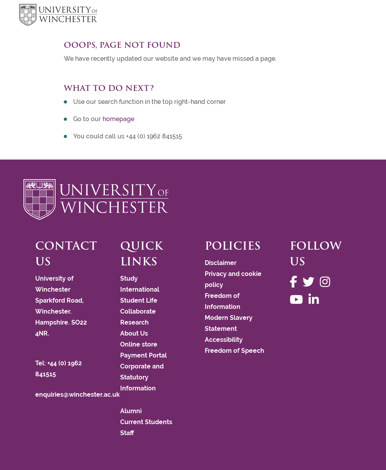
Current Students (146, 422)
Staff (127, 433)
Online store (138, 344)
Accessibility (224, 339)
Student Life (138, 300)
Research (134, 322)
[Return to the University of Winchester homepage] (193, 199)
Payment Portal (143, 355)
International (139, 289)
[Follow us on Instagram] (327, 282)
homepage (118, 119)
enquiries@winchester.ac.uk (77, 394)
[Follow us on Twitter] (310, 282)
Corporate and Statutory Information (142, 377)
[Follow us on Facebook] (295, 282)
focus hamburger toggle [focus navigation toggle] (353, 16)
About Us (134, 333)
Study (129, 278)
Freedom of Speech (234, 350)
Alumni (131, 411)
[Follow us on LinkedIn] (315, 300)
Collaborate (138, 311)
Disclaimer (220, 263)
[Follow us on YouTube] (298, 300)
